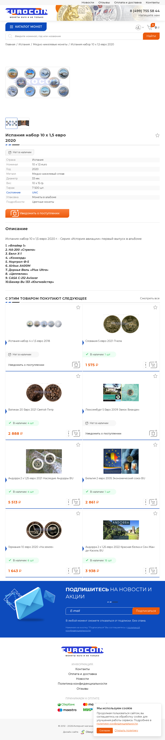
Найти (151, 36)
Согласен (105, 730)
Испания (24, 44)
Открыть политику (126, 730)
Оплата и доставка (128, 2)
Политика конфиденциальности (82, 683)
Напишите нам (149, 15)
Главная (10, 44)
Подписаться (146, 611)
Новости (88, 2)
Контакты (153, 2)
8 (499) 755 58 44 (145, 11)
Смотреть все (150, 298)
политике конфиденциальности (117, 723)
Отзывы (104, 2)
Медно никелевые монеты (50, 44)
